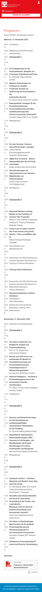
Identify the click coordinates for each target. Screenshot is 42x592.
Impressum (20, 589)
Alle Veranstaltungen (9, 589)
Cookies (36, 589)
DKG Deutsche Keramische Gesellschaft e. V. (23, 586)
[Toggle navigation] (6, 11)
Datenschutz (29, 589)
